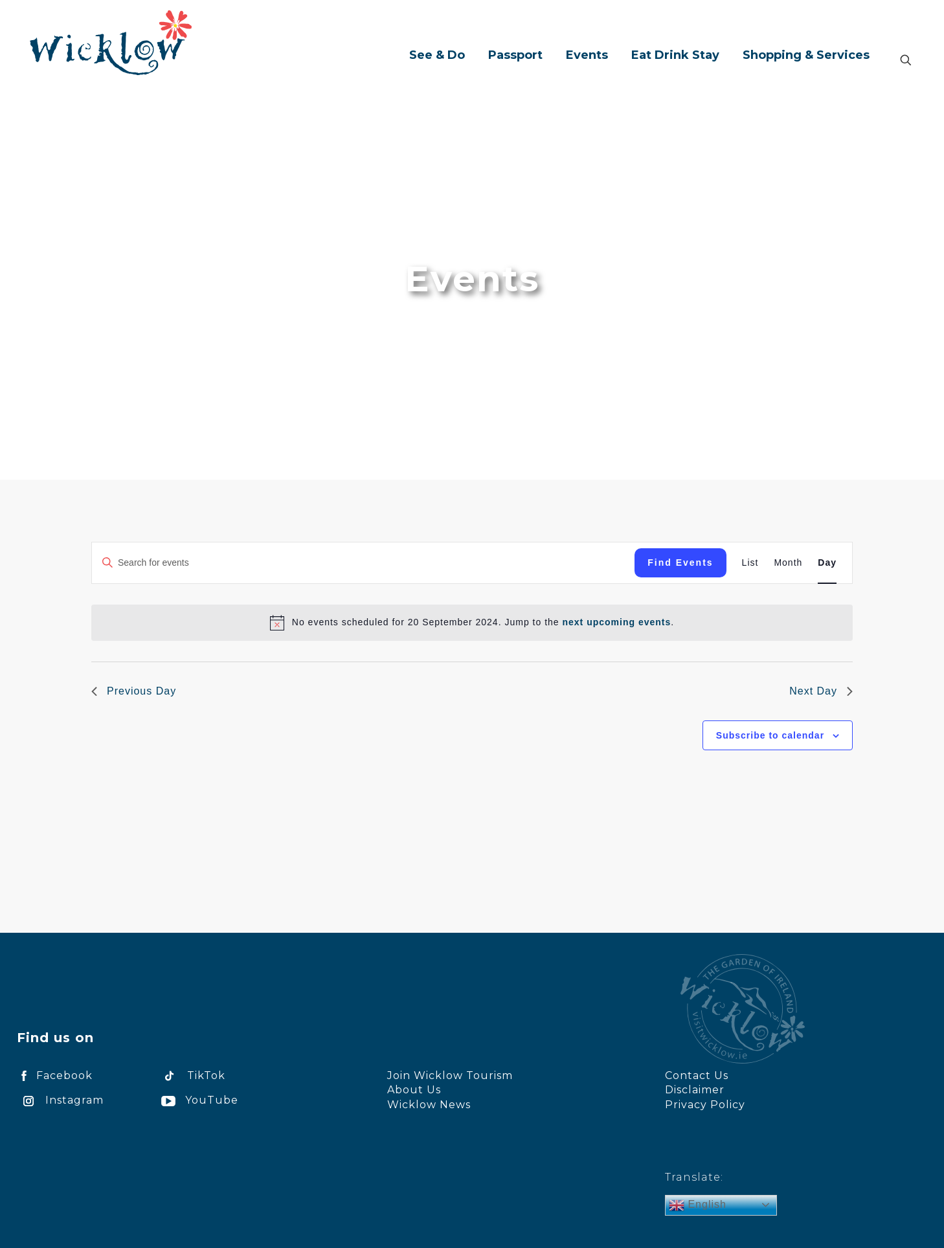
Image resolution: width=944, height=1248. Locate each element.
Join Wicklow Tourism (450, 1075)
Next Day (821, 690)
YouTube (197, 1100)
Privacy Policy (705, 1104)
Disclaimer (695, 1090)
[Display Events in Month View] (788, 562)
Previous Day (133, 690)
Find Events (680, 562)
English (697, 1205)
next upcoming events (616, 622)
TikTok (191, 1075)
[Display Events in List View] (750, 562)
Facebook (55, 1075)
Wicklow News (429, 1104)
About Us (414, 1090)
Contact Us (696, 1075)
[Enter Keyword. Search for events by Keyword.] (363, 562)
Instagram (60, 1100)
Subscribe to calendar (770, 735)
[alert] (483, 622)
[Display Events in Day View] (827, 562)
